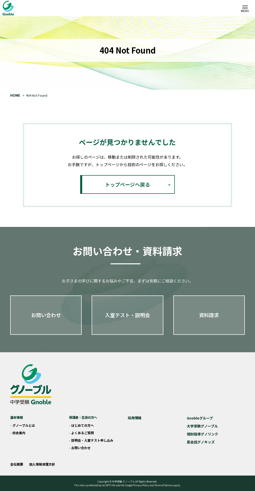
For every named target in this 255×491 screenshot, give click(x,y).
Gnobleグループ (200, 418)
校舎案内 (18, 432)
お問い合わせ (46, 315)
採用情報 (134, 417)
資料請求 (209, 315)
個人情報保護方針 (42, 464)
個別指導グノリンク (202, 433)
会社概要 (16, 464)
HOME (15, 95)
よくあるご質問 (82, 432)
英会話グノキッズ (201, 441)
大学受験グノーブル (202, 425)
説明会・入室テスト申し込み (92, 440)
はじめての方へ (82, 425)
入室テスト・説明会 (127, 315)
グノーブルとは (23, 425)
